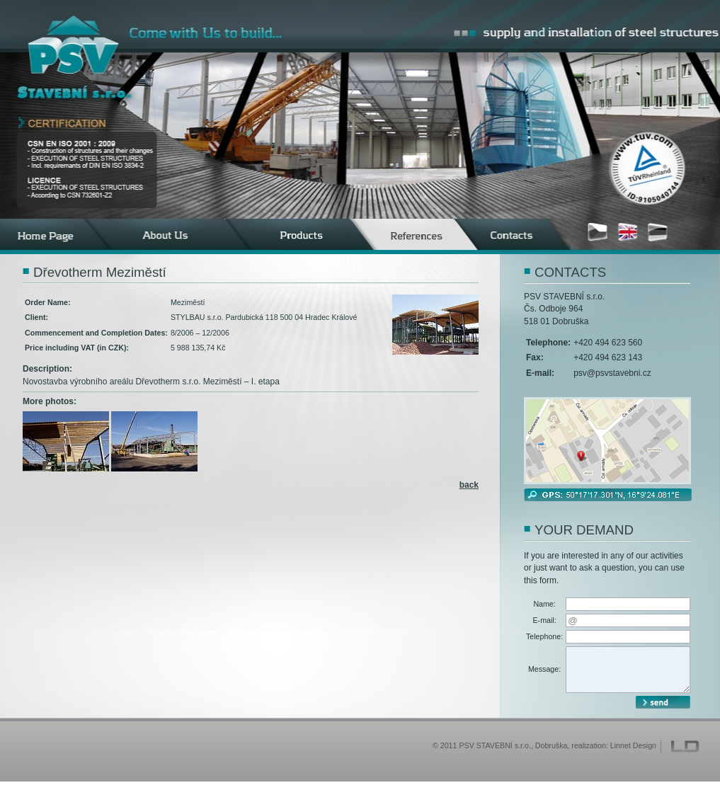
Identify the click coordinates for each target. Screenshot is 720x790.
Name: (544, 604)
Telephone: (544, 636)
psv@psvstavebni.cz (612, 373)
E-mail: (544, 620)
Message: (544, 673)
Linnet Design (633, 754)
